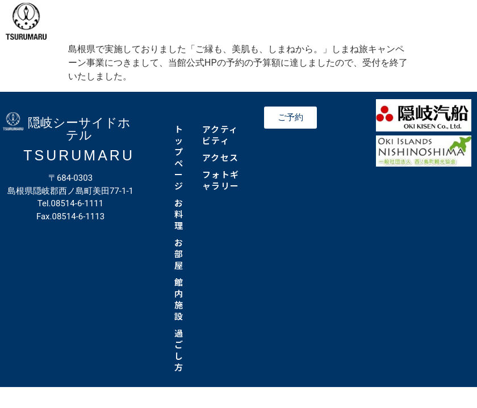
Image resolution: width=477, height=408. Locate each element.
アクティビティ (220, 134)
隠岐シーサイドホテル (79, 129)
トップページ (179, 157)
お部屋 (179, 253)
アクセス (220, 157)
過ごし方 (179, 350)
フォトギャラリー (221, 180)
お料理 (179, 214)
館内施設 (179, 299)
